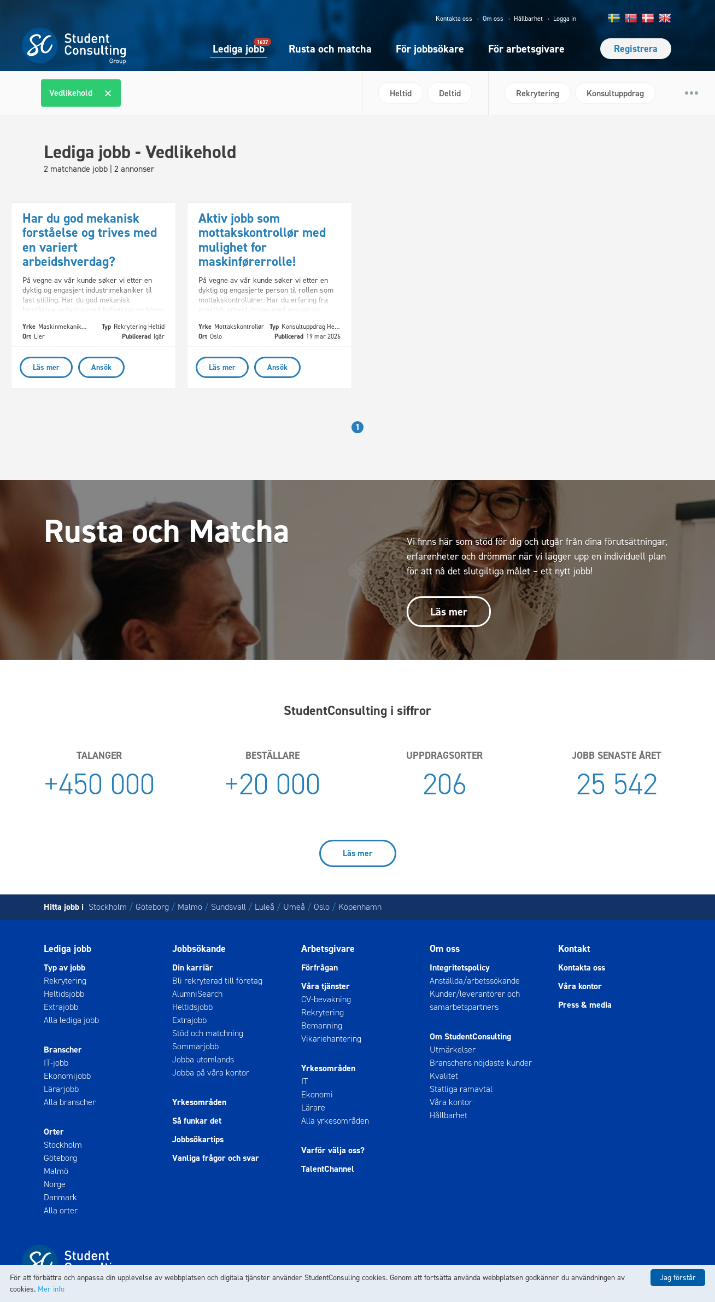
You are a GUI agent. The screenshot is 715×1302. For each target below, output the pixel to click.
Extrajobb (61, 1007)
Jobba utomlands (203, 1059)
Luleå (264, 906)
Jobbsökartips (198, 1139)
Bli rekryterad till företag (217, 980)
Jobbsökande (199, 948)
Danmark (60, 1197)
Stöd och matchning (207, 1033)
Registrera (636, 48)
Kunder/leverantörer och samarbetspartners (475, 1000)
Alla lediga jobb (71, 1020)
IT (304, 1081)
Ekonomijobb (67, 1076)
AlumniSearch (197, 993)
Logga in (564, 18)
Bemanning (321, 1025)
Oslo (322, 906)
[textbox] (130, 93)
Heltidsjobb (64, 993)
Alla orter (61, 1210)
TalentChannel (327, 1169)
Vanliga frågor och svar (215, 1158)
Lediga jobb (239, 48)
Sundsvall (228, 906)
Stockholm (108, 906)
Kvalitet (444, 1076)
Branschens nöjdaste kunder (481, 1062)
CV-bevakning (326, 999)
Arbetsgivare (328, 948)
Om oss (493, 18)
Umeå (294, 906)
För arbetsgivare (526, 49)
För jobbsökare (430, 49)
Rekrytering (65, 980)
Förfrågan (319, 967)
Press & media (585, 1004)
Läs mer (448, 612)
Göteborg (152, 906)
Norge (55, 1184)
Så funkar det (196, 1120)
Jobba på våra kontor (210, 1072)
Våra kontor (451, 1102)
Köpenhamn (360, 906)
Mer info (51, 1289)
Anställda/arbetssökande (475, 980)
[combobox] (197, 93)
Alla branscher (70, 1102)
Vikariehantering (331, 1038)
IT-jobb (56, 1062)
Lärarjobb (61, 1089)
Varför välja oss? (333, 1150)
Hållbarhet (528, 18)
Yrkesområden (199, 1102)
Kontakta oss (454, 18)
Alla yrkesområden (335, 1120)
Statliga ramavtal (461, 1089)
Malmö (190, 906)
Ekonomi (317, 1094)
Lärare (313, 1107)
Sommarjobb (195, 1046)
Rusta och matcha (330, 49)
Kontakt (574, 948)
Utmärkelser (453, 1049)
